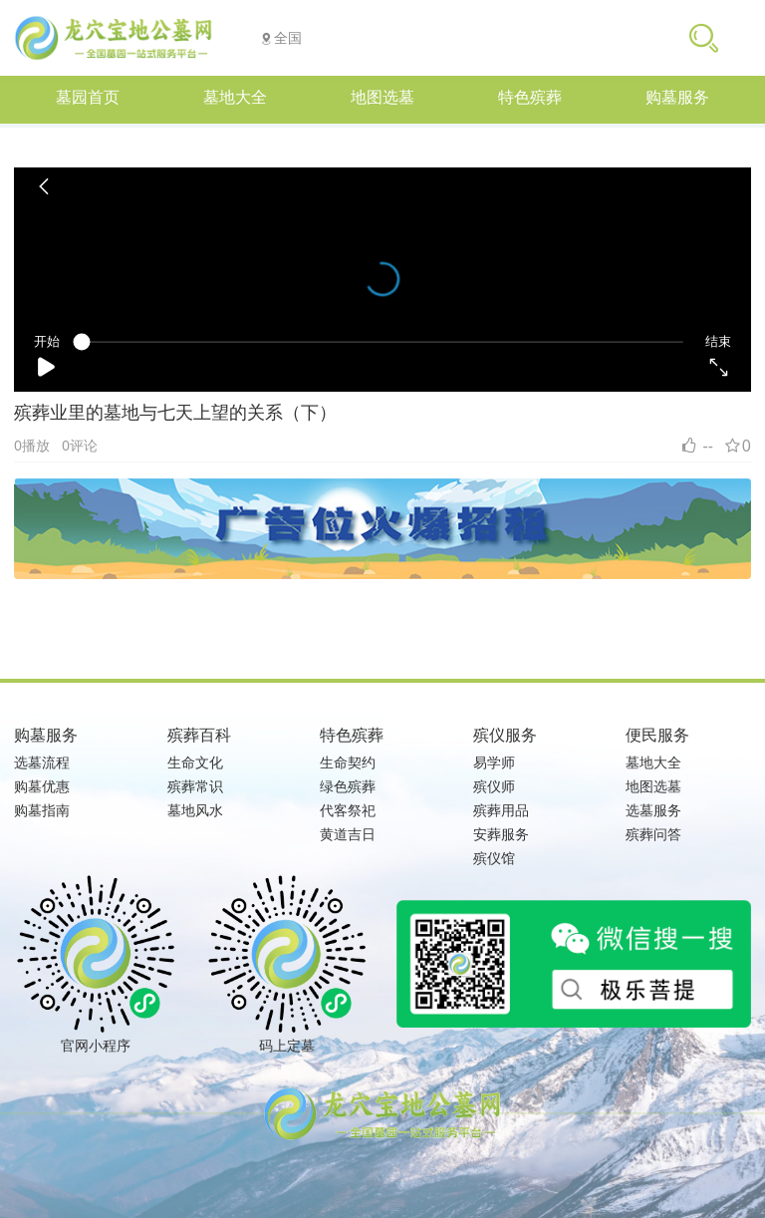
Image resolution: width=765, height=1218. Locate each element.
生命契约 (348, 762)
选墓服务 (653, 809)
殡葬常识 (195, 785)
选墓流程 (42, 762)
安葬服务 (501, 833)
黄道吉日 (348, 833)
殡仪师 (494, 785)
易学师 (494, 762)
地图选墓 (653, 785)
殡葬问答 (653, 833)
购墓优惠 (42, 785)
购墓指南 (42, 809)
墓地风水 (195, 809)
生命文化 (195, 762)
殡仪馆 (494, 857)
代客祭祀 (348, 809)
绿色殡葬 (348, 785)
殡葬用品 (501, 809)
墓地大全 (653, 762)
